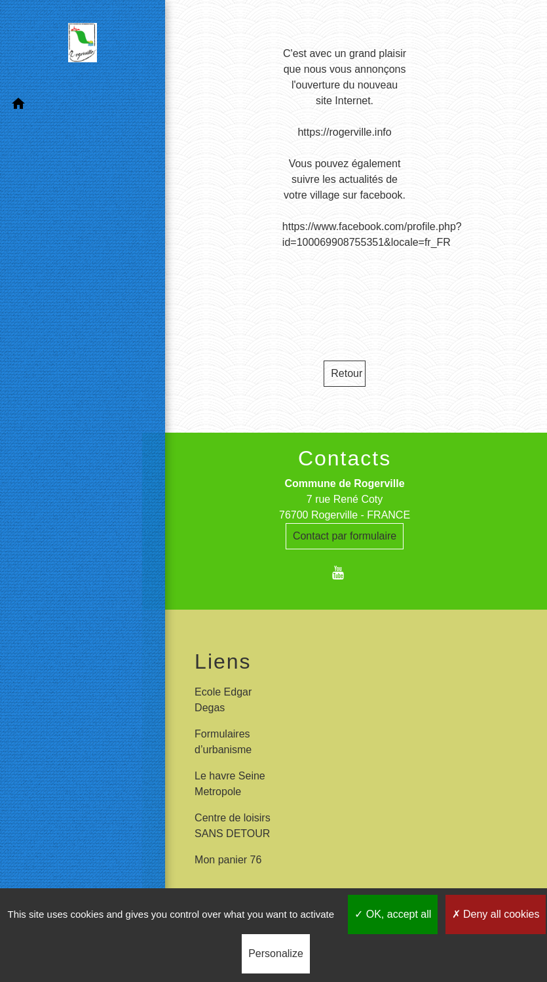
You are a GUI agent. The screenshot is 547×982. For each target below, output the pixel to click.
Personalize (275, 953)
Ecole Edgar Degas (223, 699)
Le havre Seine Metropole (230, 783)
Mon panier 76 (228, 859)
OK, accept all (392, 914)
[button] (71, 105)
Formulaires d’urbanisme (223, 741)
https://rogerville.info (344, 132)
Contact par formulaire (344, 535)
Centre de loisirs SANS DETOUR (233, 825)
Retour (346, 373)
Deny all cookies (496, 914)
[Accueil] (71, 45)
